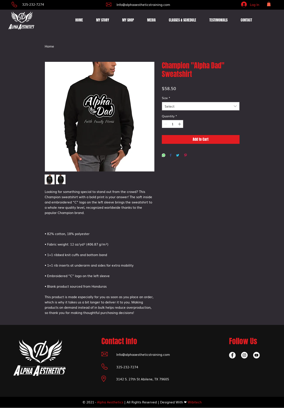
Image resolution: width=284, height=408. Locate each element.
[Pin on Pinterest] (185, 155)
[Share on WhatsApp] (163, 155)
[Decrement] (165, 124)
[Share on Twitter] (177, 155)
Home (49, 46)
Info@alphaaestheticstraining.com (143, 4)
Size (166, 98)
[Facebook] (232, 355)
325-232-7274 (33, 4)
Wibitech (195, 401)
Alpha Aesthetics (110, 401)
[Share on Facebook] (170, 155)
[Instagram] (244, 355)
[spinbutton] (172, 124)
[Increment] (180, 124)
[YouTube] (256, 355)
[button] (269, 4)
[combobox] (201, 106)
